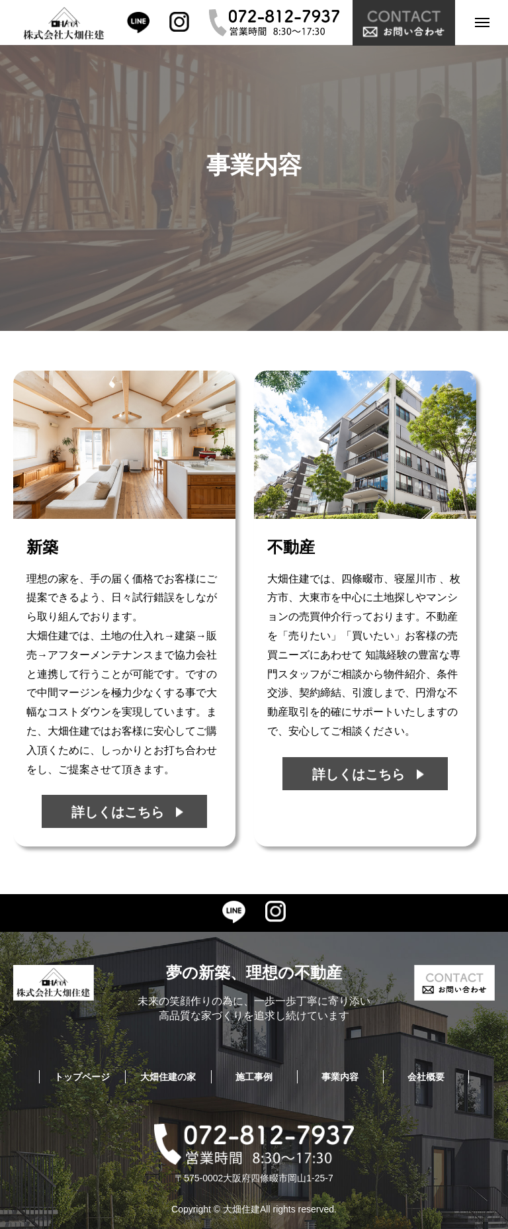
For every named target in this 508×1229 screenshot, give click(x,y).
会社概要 (425, 1076)
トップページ (82, 1076)
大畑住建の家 (168, 1076)
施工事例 (254, 1076)
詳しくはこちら (117, 812)
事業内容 (340, 1076)
